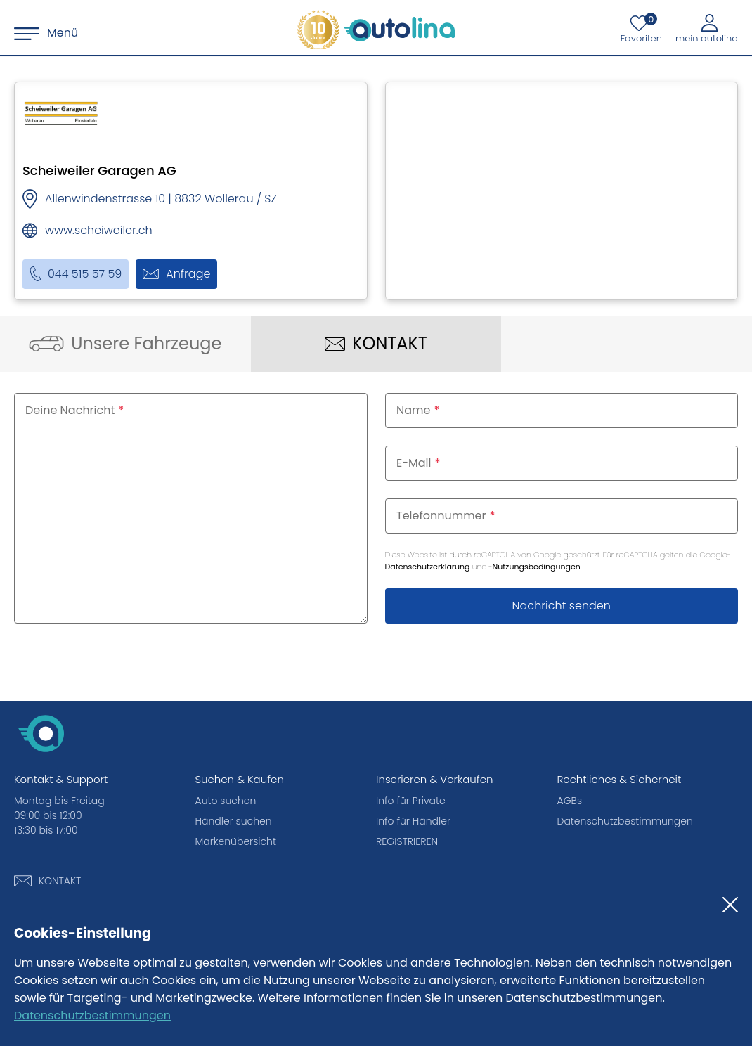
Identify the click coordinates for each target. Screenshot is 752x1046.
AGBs (570, 801)
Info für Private (411, 801)
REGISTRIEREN (407, 841)
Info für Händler (413, 821)
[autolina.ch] (376, 29)
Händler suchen (233, 821)
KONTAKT (60, 881)
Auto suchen (226, 801)
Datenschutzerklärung (427, 566)
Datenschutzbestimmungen (92, 1015)
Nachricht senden (561, 606)
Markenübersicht (235, 841)
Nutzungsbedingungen (537, 566)
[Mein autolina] (706, 28)
